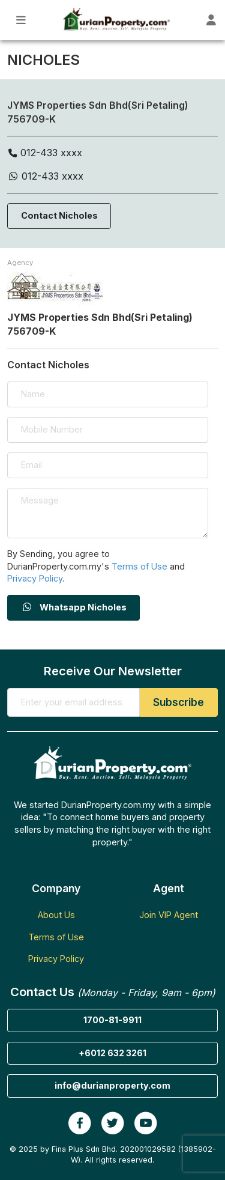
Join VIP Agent (168, 915)
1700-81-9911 (112, 1020)
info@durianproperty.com (112, 1085)
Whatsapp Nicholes (74, 607)
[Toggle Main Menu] (21, 20)
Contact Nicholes (59, 215)
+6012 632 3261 (112, 1053)
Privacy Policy (34, 578)
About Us (56, 915)
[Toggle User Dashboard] (211, 20)
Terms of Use (139, 566)
